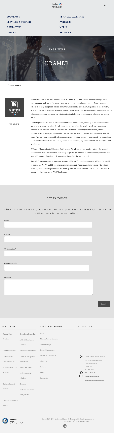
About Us (43, 361)
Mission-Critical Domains (49, 339)
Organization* (28, 254)
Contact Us (44, 378)
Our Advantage (45, 344)
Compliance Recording (27, 334)
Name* (28, 225)
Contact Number (17, 268)
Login (42, 333)
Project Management (47, 350)
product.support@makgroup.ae (95, 380)
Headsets (23, 384)
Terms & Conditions (82, 422)
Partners (43, 367)
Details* (29, 288)
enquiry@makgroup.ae (92, 376)
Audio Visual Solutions (28, 351)
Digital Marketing (26, 367)
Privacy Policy (69, 422)
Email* (28, 239)
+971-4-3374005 (90, 372)
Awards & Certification (48, 356)
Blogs (42, 372)
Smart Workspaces (9, 351)
